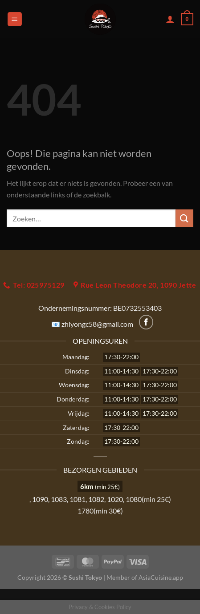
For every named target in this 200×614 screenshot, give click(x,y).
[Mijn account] (170, 19)
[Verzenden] (184, 218)
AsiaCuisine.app (161, 577)
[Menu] (15, 19)
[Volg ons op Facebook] (146, 322)
